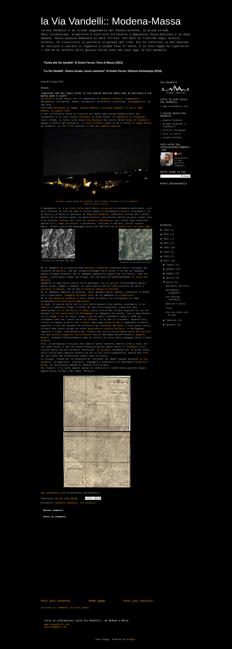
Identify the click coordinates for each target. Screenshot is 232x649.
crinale (84, 322)
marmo (44, 365)
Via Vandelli (94, 120)
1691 (139, 108)
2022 (167, 239)
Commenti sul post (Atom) (73, 607)
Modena (45, 111)
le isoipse (103, 350)
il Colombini (131, 347)
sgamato (105, 126)
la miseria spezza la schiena (99, 289)
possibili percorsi (177, 286)
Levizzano (84, 117)
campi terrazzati (68, 223)
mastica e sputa (175, 304)
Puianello (114, 201)
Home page (97, 601)
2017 (167, 261)
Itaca (169, 308)
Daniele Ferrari (100, 204)
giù (180, 153)
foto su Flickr (172, 134)
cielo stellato (94, 123)
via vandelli (88, 503)
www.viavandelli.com (53, 493)
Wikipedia (60, 108)
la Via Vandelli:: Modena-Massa (111, 21)
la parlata (113, 283)
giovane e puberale (97, 268)
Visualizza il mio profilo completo (180, 162)
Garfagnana (86, 313)
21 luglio (57, 111)
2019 (167, 252)
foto (64, 126)
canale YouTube (172, 137)
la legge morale (142, 123)
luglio (170, 265)
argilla (140, 362)
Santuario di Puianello (130, 117)
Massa (46, 340)
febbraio (172, 320)
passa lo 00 (112, 322)
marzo (170, 282)
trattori (124, 211)
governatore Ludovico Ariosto (106, 328)
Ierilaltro (47, 98)
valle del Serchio (139, 331)
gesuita (61, 271)
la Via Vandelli (129, 201)
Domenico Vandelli (112, 98)
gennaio (171, 325)
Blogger (131, 639)
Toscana (92, 319)
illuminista (126, 295)
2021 (167, 243)
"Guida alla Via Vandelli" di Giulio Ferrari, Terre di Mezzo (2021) (83, 62)
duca (120, 325)
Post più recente (55, 601)
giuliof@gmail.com (55, 627)
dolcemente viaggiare (173, 291)
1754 (66, 111)
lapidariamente (89, 108)
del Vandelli (86, 201)
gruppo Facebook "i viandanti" (174, 125)
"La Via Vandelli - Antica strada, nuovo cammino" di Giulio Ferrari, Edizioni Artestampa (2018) (102, 71)
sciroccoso (106, 208)
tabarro (45, 307)
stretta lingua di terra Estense (71, 334)
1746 (145, 353)
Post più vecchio (138, 601)
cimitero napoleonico (100, 220)
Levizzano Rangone (112, 108)
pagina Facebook (173, 120)
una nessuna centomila (173, 298)
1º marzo (131, 108)
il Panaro (84, 310)
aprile (170, 278)
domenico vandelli (66, 503)
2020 (167, 247)
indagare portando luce (78, 295)
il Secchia (68, 310)
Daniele (115, 126)
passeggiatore (136, 101)
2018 (167, 256)
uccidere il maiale (52, 289)
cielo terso (76, 208)
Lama (56, 319)
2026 (167, 230)
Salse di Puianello (137, 120)
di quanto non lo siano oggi (132, 226)
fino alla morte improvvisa (72, 301)
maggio (170, 273)
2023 (167, 234)
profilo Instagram (174, 130)
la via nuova (59, 313)
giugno (170, 269)
